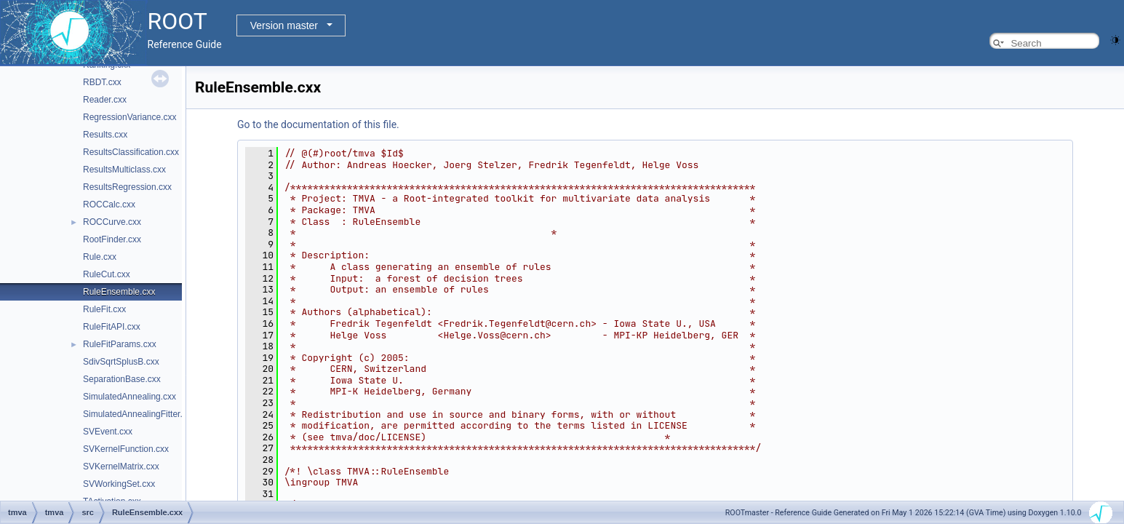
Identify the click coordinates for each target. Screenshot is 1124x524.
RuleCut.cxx (106, 274)
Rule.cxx (99, 257)
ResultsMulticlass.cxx (124, 169)
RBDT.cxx (102, 82)
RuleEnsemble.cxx (119, 292)
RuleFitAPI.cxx (111, 327)
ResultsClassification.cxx (131, 152)
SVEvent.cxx (107, 431)
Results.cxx (105, 135)
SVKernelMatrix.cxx (121, 466)
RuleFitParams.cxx (119, 344)
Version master (284, 25)
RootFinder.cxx (112, 239)
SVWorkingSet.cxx (119, 484)
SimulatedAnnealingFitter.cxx (139, 414)
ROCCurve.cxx (112, 222)
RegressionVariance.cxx (130, 117)
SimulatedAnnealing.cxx (129, 397)
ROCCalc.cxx (109, 204)
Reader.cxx (105, 100)
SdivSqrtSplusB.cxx (121, 362)
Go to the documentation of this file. (318, 124)
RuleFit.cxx (104, 309)
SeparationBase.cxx (122, 379)
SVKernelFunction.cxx (126, 449)
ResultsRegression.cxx (127, 187)
